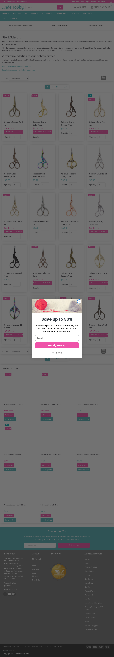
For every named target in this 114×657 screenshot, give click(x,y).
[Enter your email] (40, 545)
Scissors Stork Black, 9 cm (13, 274)
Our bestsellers (10, 368)
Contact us (75, 2)
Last (65, 87)
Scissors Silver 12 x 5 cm (98, 175)
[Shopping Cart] (101, 7)
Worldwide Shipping (59, 25)
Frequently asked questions (10, 584)
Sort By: (5, 78)
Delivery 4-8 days (96, 25)
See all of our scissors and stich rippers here (18, 70)
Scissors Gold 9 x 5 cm (97, 123)
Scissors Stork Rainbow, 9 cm (39, 175)
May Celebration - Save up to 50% (15, 2)
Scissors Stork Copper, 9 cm (67, 123)
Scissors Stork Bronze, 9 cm (67, 274)
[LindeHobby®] (12, 6)
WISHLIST (80, 7)
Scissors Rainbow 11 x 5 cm (13, 326)
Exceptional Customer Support (21, 25)
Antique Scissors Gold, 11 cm (68, 175)
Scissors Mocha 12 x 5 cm (41, 274)
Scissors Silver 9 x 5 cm (41, 222)
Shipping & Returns (88, 2)
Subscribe (74, 545)
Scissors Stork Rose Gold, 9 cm (69, 222)
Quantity (7, 137)
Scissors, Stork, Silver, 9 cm (96, 222)
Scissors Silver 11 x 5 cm (42, 326)
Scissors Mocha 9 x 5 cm (98, 326)
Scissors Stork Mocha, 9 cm (10, 175)
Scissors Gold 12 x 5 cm (13, 222)
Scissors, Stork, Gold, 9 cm (39, 123)
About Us (101, 2)
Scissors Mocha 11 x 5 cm (70, 326)
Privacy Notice (9, 650)
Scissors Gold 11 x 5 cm (98, 274)
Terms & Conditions (53, 647)
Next (58, 87)
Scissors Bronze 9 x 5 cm (13, 123)
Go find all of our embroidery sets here (16, 66)
